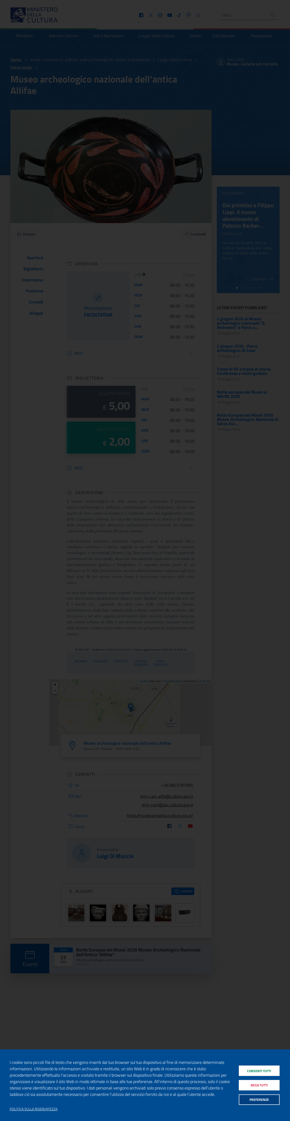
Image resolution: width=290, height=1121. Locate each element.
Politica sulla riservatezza (34, 1109)
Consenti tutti (259, 1069)
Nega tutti (259, 1085)
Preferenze (259, 1101)
